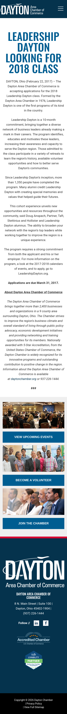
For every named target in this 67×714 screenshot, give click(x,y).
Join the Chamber (33, 523)
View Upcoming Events (33, 437)
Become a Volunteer (33, 480)
